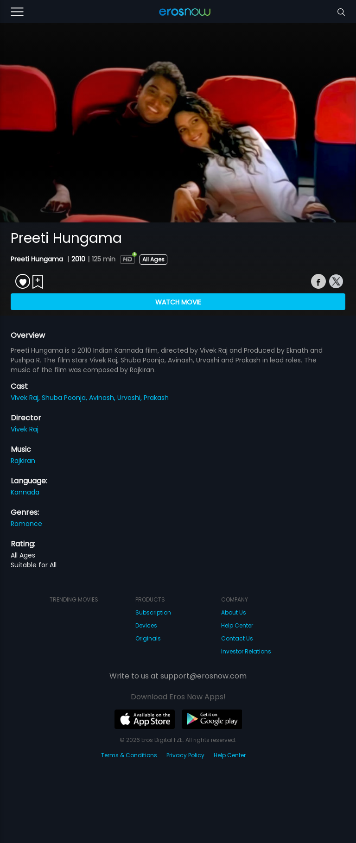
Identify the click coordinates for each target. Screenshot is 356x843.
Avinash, (103, 397)
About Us (233, 612)
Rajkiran (23, 460)
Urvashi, (130, 397)
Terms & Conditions (129, 755)
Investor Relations (246, 651)
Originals (148, 638)
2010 (78, 259)
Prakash (156, 397)
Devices (146, 625)
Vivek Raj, (26, 397)
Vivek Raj (24, 429)
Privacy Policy (185, 755)
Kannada (25, 492)
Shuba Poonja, (65, 397)
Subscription (153, 612)
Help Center (237, 625)
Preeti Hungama (38, 259)
